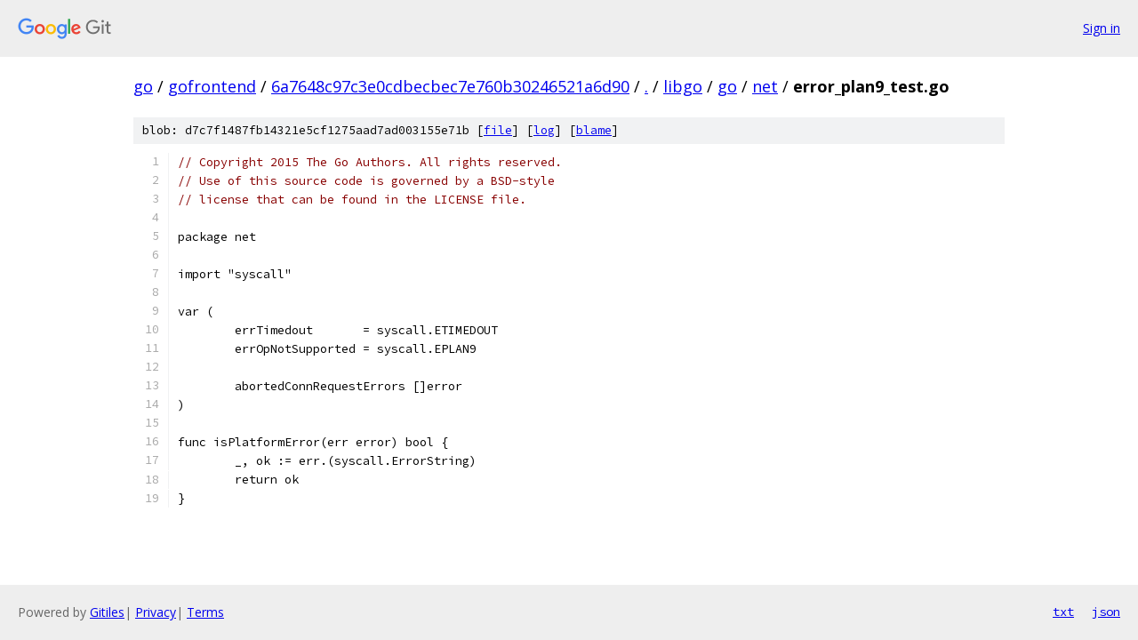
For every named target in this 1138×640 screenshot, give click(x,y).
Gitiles (107, 612)
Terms (205, 612)
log (544, 130)
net (765, 86)
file (498, 130)
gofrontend (212, 86)
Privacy (155, 612)
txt (1063, 612)
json (1106, 612)
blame (594, 130)
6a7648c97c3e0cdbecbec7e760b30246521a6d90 (450, 86)
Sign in (1101, 28)
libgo (682, 86)
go (143, 86)
